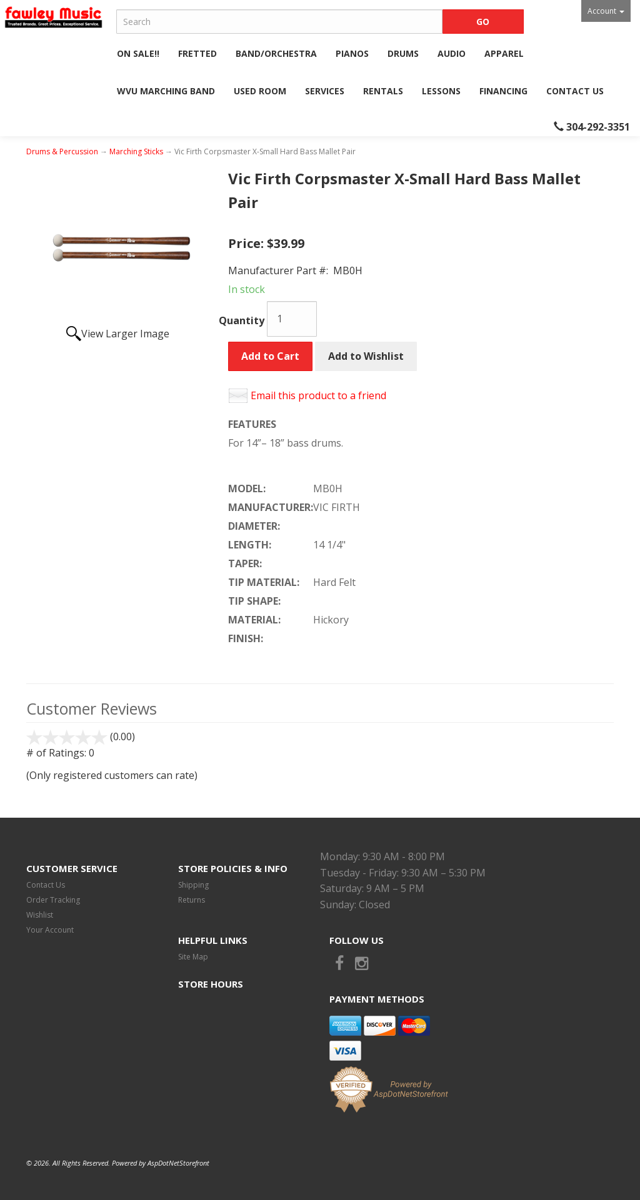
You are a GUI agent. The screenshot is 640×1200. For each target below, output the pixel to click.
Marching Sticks (136, 151)
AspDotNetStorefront (178, 1163)
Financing (503, 91)
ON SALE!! (138, 53)
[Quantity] (292, 319)
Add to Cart (270, 356)
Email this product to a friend (318, 395)
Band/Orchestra (276, 53)
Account (606, 11)
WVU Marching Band (166, 91)
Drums (403, 53)
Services (324, 91)
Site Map (193, 956)
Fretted (197, 53)
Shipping (193, 885)
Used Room (260, 91)
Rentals (383, 91)
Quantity (241, 320)
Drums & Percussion (62, 151)
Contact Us (575, 91)
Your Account (50, 930)
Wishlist (39, 915)
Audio (452, 53)
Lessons (441, 91)
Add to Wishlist (366, 356)
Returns (191, 900)
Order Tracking (53, 900)
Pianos (352, 53)
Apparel (504, 53)
